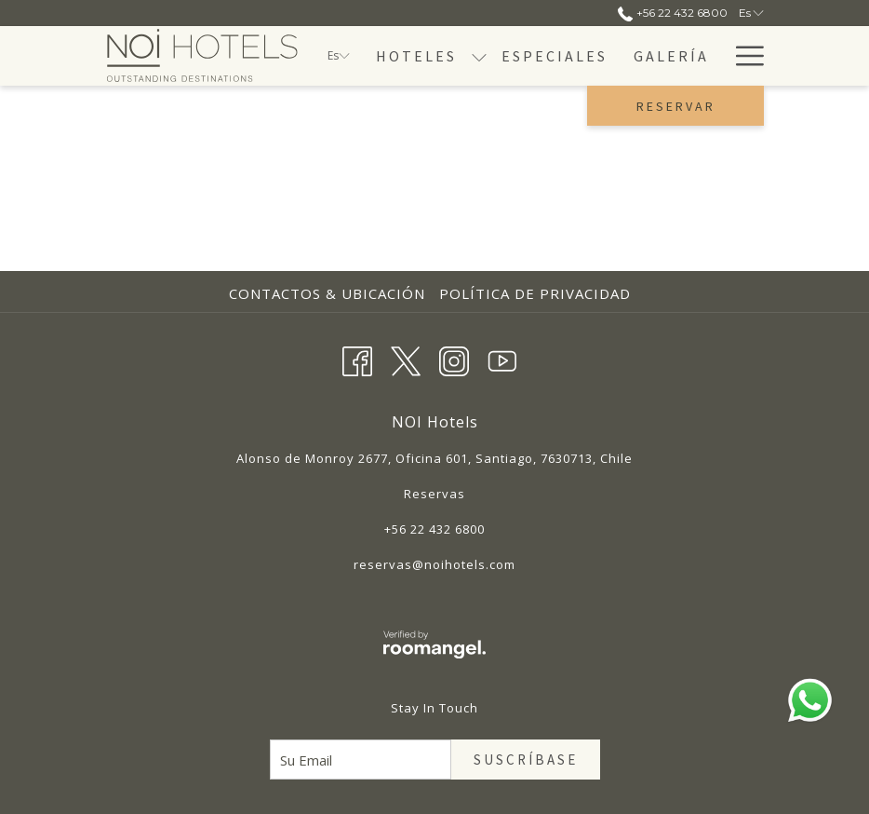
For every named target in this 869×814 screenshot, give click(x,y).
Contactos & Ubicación (327, 293)
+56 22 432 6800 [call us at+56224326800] (672, 13)
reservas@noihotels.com (434, 564)
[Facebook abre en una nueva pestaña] (357, 358)
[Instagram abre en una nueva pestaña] (454, 358)
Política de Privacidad (535, 293)
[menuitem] (416, 56)
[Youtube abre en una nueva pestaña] (502, 358)
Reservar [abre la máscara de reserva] (675, 106)
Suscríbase (526, 759)
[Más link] (743, 56)
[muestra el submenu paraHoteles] (479, 56)
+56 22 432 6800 (434, 529)
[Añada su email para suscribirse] (360, 759)
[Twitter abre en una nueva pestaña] (406, 358)
